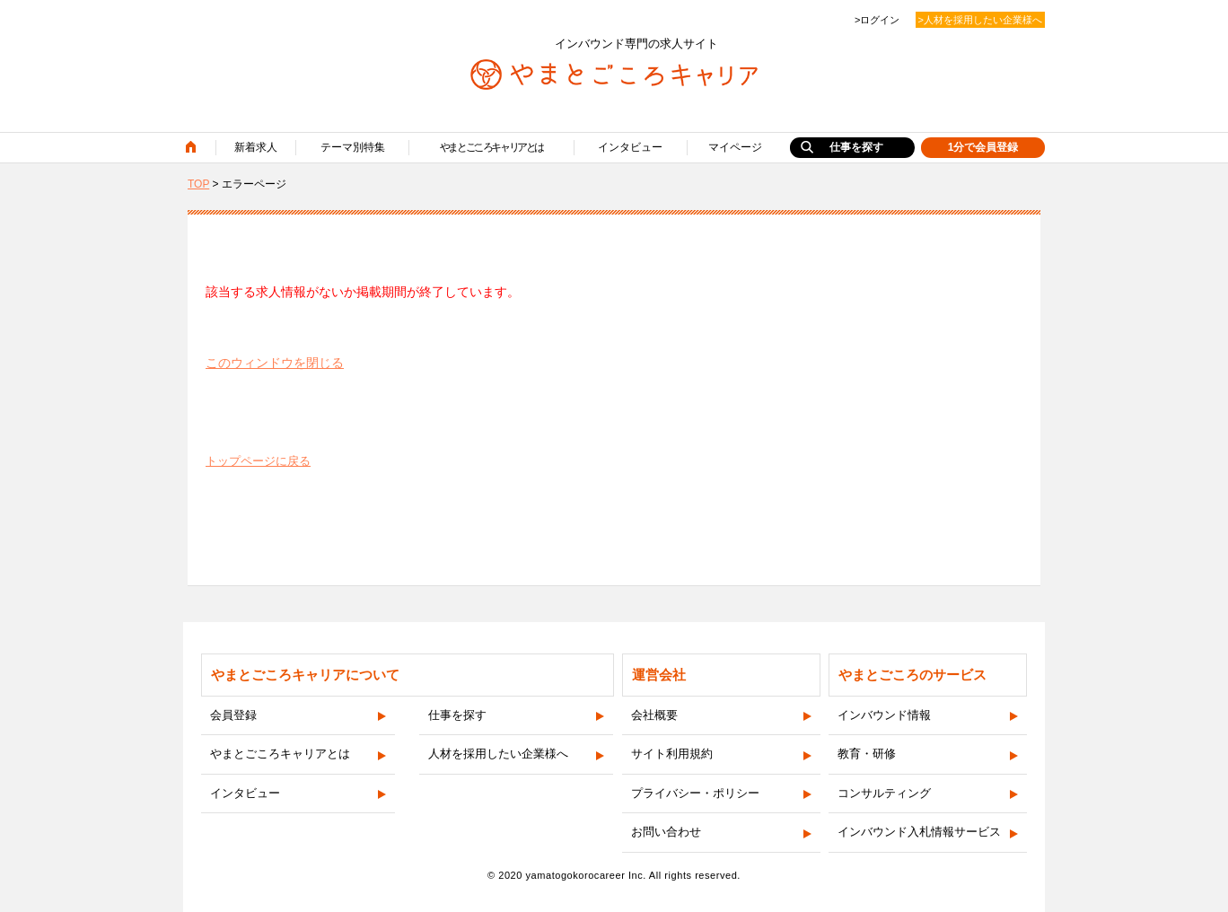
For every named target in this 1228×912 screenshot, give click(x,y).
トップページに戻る (258, 461)
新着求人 (255, 147)
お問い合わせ (666, 831)
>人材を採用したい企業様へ (980, 20)
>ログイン (877, 20)
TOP (198, 184)
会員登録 (233, 715)
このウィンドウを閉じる (275, 362)
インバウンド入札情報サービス (919, 831)
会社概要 (654, 715)
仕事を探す (856, 147)
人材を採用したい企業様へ (498, 753)
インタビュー (630, 147)
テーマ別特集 (352, 147)
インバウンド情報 (884, 715)
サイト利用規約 (672, 753)
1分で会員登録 (983, 147)
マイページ (735, 147)
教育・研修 (867, 753)
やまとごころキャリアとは (491, 147)
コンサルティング (884, 793)
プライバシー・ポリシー (695, 793)
